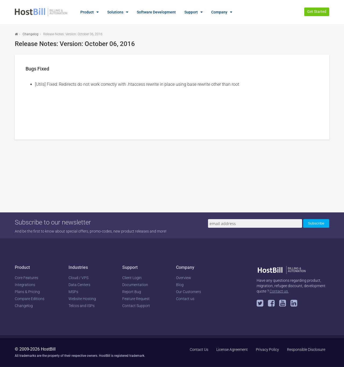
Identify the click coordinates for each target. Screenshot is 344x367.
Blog (180, 285)
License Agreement (232, 349)
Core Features (26, 278)
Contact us (185, 299)
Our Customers (188, 292)
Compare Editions (29, 299)
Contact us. (279, 291)
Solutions (115, 12)
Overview (183, 278)
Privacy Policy (267, 349)
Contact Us (199, 349)
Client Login (132, 278)
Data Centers (79, 285)
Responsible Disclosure (306, 349)
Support (191, 12)
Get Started (316, 11)
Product (87, 12)
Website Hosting (82, 299)
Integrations (25, 285)
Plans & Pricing (27, 292)
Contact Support (136, 306)
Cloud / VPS (78, 278)
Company (219, 12)
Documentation (135, 285)
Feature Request (136, 299)
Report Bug (131, 292)
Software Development (156, 12)
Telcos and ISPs (82, 306)
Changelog (30, 34)
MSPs (73, 292)
